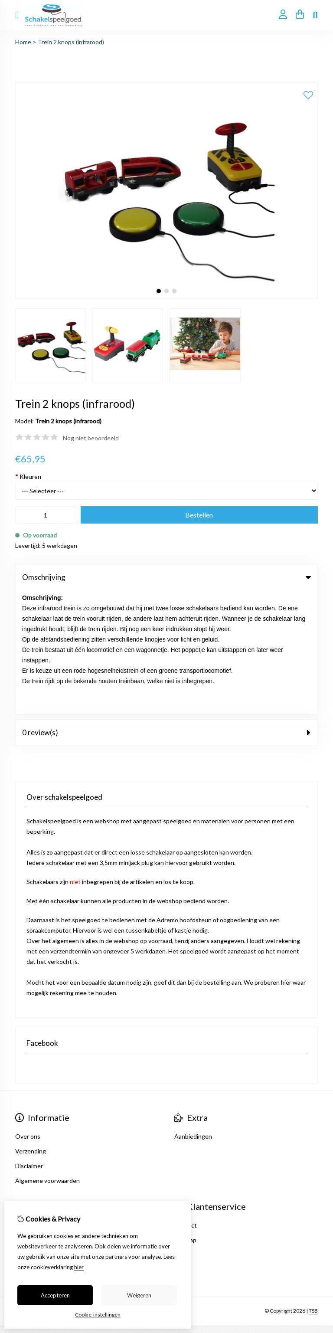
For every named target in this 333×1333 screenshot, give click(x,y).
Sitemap (185, 1116)
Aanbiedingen (193, 1012)
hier (79, 1267)
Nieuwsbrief (31, 1145)
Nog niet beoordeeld (91, 438)
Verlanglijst (30, 1130)
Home (23, 42)
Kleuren (28, 476)
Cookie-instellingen (98, 1314)
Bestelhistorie (34, 1116)
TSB (313, 1187)
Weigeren (139, 1295)
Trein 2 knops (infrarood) (71, 42)
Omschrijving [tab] (166, 577)
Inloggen (27, 1101)
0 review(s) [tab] (166, 608)
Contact (185, 1101)
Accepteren (55, 1295)
